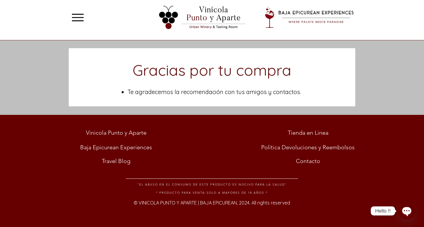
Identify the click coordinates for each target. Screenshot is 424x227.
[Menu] (78, 17)
